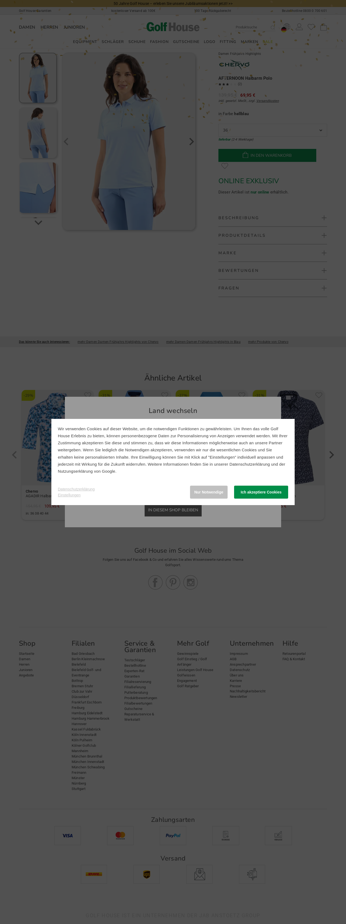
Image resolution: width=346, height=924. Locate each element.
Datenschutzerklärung (249, 464)
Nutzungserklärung (75, 471)
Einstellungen (69, 495)
